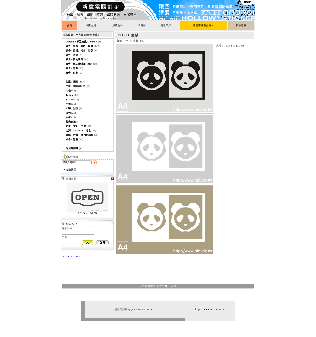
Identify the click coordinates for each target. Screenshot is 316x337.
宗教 (68, 117)
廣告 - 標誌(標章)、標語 (79, 63)
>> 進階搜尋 (69, 169)
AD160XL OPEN (87, 213)
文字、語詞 (72, 108)
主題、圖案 (72, 81)
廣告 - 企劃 (72, 72)
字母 (68, 103)
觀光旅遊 (71, 121)
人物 (68, 90)
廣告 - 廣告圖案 (74, 59)
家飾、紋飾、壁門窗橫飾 (79, 135)
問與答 (142, 25)
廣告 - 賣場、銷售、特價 (79, 50)
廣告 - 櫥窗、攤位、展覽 (79, 46)
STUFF (70, 99)
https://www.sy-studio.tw (210, 309)
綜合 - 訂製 (72, 139)
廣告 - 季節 (72, 55)
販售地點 (241, 25)
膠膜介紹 (91, 25)
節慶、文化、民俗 (76, 126)
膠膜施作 (117, 25)
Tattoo (69, 95)
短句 (68, 112)
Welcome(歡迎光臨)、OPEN (81, 41)
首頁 (69, 25)
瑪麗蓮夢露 (72, 148)
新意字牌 (166, 25)
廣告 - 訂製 (72, 68)
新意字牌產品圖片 (203, 25)
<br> (71, 255)
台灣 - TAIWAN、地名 (78, 130)
